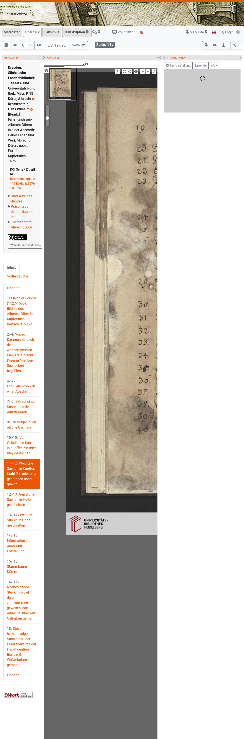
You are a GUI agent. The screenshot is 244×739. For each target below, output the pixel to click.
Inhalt (11, 267)
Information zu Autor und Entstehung (18, 543)
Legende (200, 65)
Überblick (32, 32)
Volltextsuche (17, 276)
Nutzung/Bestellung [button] (25, 245)
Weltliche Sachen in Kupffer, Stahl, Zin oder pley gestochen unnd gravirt (21, 473)
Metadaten (12, 32)
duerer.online (17, 14)
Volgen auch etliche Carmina (21, 424)
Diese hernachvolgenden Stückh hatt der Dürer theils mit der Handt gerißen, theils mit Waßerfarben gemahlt (21, 646)
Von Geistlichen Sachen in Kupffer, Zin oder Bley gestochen (21, 445)
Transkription (76, 32)
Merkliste (196, 32)
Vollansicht (123, 32)
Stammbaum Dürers (17, 566)
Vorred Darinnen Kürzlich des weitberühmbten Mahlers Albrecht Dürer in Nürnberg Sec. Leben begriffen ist (20, 352)
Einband (13, 288)
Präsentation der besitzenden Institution (23, 211)
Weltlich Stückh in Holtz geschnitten (19, 520)
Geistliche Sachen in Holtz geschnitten (20, 499)
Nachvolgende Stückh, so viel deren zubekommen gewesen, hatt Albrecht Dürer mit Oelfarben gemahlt (21, 600)
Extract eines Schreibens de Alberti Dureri (21, 407)
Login (227, 32)
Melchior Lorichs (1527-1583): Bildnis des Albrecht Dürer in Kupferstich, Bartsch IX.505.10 (22, 311)
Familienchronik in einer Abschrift (21, 386)
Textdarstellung (178, 65)
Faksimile (51, 32)
